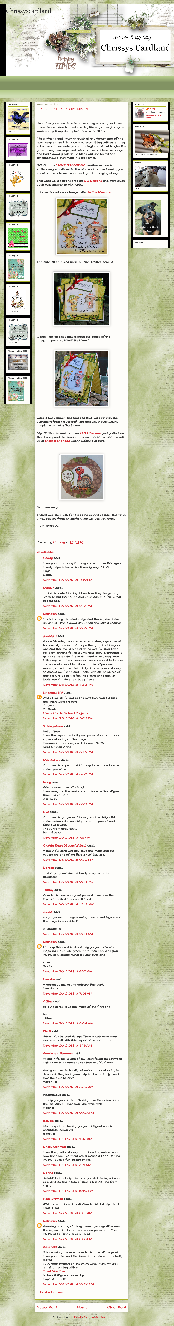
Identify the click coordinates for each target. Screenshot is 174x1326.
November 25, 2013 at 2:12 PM (67, 606)
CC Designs (93, 180)
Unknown (50, 613)
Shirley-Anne (53, 726)
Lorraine (49, 979)
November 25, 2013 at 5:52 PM (68, 774)
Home (82, 1307)
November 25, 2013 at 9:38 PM (68, 882)
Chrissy (151, 109)
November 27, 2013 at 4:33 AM (67, 1138)
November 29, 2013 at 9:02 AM (68, 1284)
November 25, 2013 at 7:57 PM (67, 837)
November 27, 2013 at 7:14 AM (67, 1164)
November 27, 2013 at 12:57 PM (68, 1190)
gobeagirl (50, 636)
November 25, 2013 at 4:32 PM (68, 684)
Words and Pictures (58, 1053)
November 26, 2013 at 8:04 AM (68, 1023)
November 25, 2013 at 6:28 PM (68, 804)
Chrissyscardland (28, 11)
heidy (47, 782)
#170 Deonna (90, 433)
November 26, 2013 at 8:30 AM (68, 1087)
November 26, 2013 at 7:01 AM (67, 993)
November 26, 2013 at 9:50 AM (68, 1113)
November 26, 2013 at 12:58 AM (68, 904)
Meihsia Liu (51, 760)
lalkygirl (48, 1120)
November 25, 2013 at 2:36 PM (68, 628)
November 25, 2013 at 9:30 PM (68, 859)
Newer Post (47, 1307)
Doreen (48, 867)
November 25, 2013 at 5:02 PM (68, 718)
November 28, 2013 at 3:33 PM (67, 1239)
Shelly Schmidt (54, 1146)
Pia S (47, 1031)
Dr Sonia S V (53, 692)
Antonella (50, 1247)
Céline (47, 1001)
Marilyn (48, 587)
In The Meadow (99, 192)
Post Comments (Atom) (92, 1317)
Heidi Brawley (53, 1198)
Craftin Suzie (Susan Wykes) (64, 845)
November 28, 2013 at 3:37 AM (67, 1213)
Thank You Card (54, 1271)
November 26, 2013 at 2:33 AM (68, 934)
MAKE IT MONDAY (70, 165)
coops (47, 912)
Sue (46, 812)
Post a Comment (53, 1292)
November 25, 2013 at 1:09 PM (67, 580)
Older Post (116, 1307)
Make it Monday (57, 440)
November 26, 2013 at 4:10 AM (68, 971)
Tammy (48, 890)
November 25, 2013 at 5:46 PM (68, 752)
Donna (48, 1172)
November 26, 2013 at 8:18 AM (67, 1045)
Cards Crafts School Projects (65, 713)
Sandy (48, 558)
